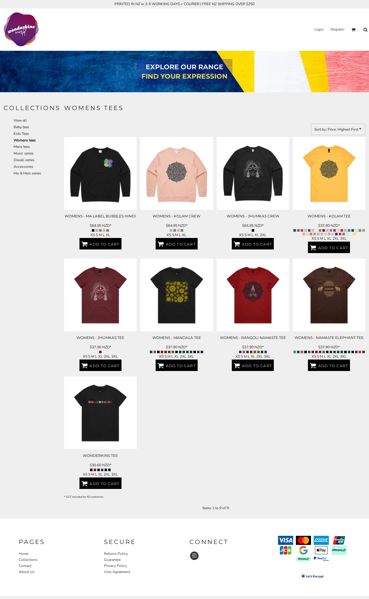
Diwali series (24, 160)
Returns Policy (116, 553)
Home (23, 553)
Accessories (23, 166)
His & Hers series (27, 173)
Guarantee (112, 559)
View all (20, 120)
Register (338, 29)
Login (319, 29)
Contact (25, 565)
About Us (26, 571)
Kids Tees (21, 133)
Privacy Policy (115, 565)
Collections (28, 559)
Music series (24, 153)
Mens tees (22, 146)
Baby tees (21, 127)
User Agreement (117, 571)
